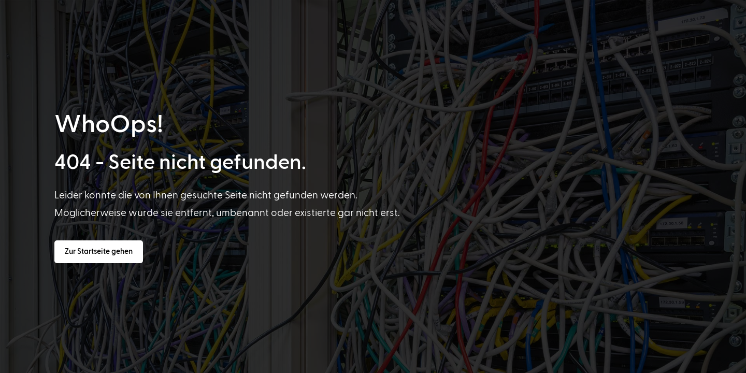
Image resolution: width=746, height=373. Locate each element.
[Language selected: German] (389, 363)
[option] (59, 364)
